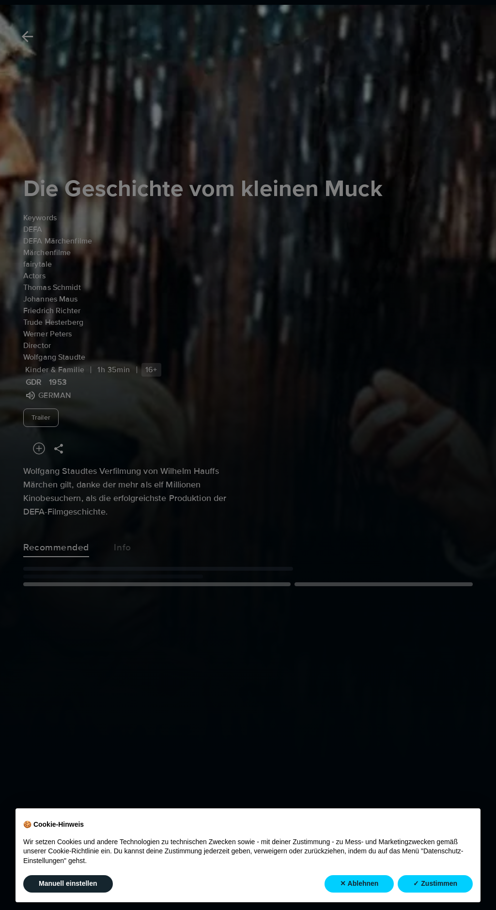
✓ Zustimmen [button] (435, 883)
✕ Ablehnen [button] (359, 883)
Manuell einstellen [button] (68, 883)
